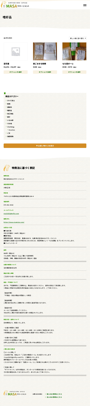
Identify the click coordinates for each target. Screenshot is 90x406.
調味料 (9, 107)
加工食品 (10, 114)
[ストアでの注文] (77, 38)
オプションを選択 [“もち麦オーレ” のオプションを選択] (74, 72)
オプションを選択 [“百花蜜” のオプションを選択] (15, 72)
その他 (9, 123)
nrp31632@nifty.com (11, 213)
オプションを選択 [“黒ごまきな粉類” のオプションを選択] (45, 72)
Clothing (10, 127)
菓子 (8, 117)
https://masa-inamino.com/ (14, 222)
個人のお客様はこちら (54, 394)
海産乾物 (10, 136)
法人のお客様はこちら (54, 397)
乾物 (8, 104)
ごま (8, 133)
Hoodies (12, 130)
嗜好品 (9, 110)
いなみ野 (10, 120)
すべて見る (11, 100)
